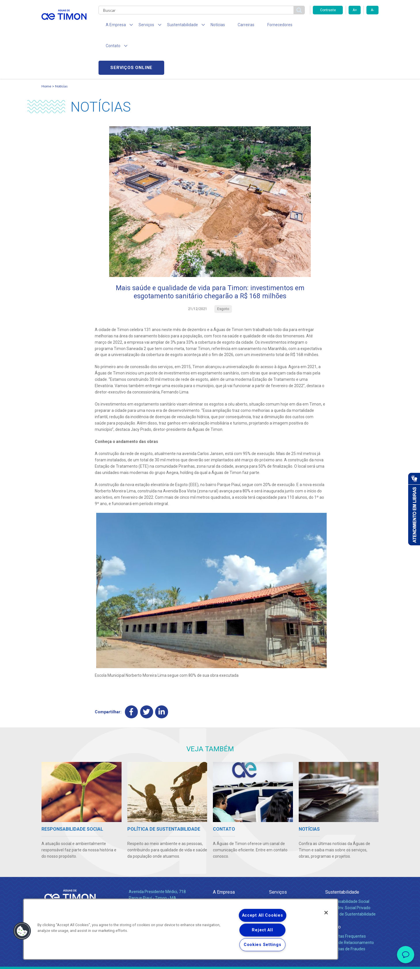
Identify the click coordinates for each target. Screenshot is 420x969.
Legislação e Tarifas (287, 873)
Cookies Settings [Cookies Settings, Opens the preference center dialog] (262, 944)
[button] (22, 931)
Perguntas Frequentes (345, 895)
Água (274, 860)
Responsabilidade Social (347, 860)
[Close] (326, 912)
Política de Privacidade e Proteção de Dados (210, 960)
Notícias (207, 26)
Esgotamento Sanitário (290, 867)
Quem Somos (225, 860)
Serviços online (345, 26)
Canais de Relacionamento (349, 901)
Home (46, 45)
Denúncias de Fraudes (345, 908)
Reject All (262, 930)
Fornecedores (263, 26)
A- (372, 10)
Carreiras (232, 26)
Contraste (328, 10)
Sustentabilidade (342, 851)
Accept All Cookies (262, 915)
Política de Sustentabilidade (350, 873)
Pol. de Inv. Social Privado (347, 867)
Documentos (280, 879)
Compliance (223, 867)
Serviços (278, 851)
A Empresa (224, 851)
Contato (333, 886)
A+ (355, 10)
